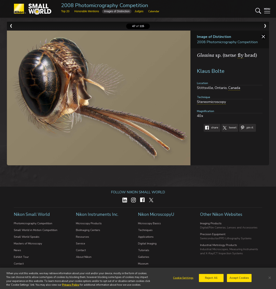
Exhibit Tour (21, 257)
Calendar (153, 11)
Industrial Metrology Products (218, 245)
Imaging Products (211, 223)
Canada (234, 87)
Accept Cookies (239, 279)
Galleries (143, 257)
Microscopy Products (89, 223)
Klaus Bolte (210, 71)
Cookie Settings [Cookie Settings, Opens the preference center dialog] (183, 279)
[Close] (269, 279)
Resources (82, 237)
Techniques (145, 230)
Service (80, 243)
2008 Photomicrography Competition (104, 5)
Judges (138, 11)
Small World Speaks (26, 237)
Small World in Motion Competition (35, 230)
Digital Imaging (147, 243)
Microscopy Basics (149, 223)
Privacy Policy (70, 286)
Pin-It (246, 128)
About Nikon (83, 257)
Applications (146, 237)
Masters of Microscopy (28, 243)
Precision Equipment (212, 234)
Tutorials (143, 250)
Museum (143, 264)
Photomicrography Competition (33, 223)
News (17, 250)
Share (211, 128)
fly (240, 55)
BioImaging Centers (88, 230)
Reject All (211, 279)
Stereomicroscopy (211, 101)
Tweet (228, 128)
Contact (19, 264)
